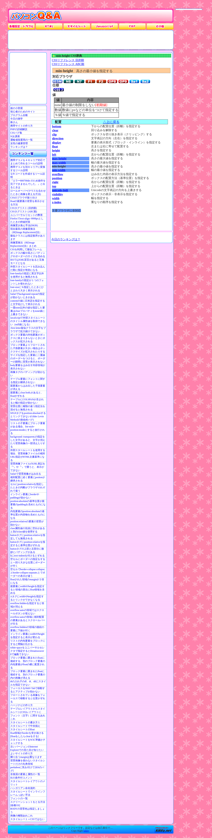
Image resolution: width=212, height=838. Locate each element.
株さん (14, 122)
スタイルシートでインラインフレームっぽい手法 (27, 793)
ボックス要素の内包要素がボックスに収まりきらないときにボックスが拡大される (27, 338)
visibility (57, 194)
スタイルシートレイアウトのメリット (27, 783)
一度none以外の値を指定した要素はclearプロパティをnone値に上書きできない (27, 311)
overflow (57, 174)
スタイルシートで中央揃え (25, 725)
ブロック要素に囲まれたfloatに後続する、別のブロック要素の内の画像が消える (27, 674)
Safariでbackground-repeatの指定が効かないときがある (27, 296)
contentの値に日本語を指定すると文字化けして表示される (27, 302)
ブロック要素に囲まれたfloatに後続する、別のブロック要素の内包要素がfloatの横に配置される (27, 662)
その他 (160, 26)
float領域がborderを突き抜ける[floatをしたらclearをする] (27, 735)
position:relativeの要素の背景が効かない (27, 523)
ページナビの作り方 (21, 705)
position (57, 178)
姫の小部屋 (16, 108)
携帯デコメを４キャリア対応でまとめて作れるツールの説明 (27, 162)
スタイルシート (76, 26)
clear (55, 130)
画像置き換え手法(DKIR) (24, 225)
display (56, 142)
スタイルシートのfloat (22, 729)
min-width (58, 170)
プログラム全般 (19, 115)
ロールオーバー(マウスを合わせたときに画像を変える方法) (28, 192)
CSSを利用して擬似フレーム (26, 249)
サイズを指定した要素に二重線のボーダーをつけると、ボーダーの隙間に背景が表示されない (27, 358)
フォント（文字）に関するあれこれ (27, 717)
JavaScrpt (104, 26)
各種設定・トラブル (21, 26)
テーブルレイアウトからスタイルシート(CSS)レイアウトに (27, 710)
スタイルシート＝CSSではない (27, 819)
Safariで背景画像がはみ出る (25, 473)
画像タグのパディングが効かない (27, 374)
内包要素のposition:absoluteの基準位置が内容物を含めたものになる (27, 514)
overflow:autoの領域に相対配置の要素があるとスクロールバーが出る (27, 620)
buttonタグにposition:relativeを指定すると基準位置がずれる (27, 544)
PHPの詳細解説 (18, 129)
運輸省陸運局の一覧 (21, 139)
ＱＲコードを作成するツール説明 (27, 175)
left (54, 154)
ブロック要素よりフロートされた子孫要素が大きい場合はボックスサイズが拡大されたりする (27, 348)
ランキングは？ (19, 146)
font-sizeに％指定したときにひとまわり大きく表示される (27, 289)
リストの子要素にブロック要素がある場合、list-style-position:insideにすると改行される (27, 428)
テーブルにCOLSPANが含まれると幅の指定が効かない (27, 401)
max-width (59, 162)
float (55, 146)
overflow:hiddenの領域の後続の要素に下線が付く (27, 629)
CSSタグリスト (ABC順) (23, 211)
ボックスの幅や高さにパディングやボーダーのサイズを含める (27, 255)
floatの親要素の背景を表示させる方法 (27, 203)
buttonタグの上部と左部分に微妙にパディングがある (27, 550)
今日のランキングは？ (65, 239)
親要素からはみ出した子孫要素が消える (27, 387)
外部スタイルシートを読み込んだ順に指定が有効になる (27, 268)
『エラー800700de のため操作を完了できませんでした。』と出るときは (28, 184)
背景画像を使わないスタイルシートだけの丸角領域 (27, 762)
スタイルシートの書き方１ (25, 722)
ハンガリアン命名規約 (22, 788)
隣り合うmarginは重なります (26, 757)
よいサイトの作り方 (21, 753)
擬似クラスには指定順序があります (27, 237)
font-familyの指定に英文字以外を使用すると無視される (27, 275)
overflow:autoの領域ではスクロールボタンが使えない (27, 612)
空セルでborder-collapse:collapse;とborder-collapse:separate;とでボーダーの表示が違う (27, 572)
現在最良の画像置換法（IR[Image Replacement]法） (26, 230)
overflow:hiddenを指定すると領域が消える (27, 605)
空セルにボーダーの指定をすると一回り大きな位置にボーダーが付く (27, 562)
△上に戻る (111, 122)
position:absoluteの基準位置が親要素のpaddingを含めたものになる (28, 504)
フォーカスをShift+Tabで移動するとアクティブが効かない (27, 690)
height (56, 150)
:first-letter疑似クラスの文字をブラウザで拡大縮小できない (28, 329)
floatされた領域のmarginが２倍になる (27, 581)
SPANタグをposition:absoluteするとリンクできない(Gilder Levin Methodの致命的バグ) (28, 416)
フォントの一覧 (19, 798)
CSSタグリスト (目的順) (23, 208)
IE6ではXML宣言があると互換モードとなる (27, 261)
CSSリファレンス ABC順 (68, 64)
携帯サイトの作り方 (21, 125)
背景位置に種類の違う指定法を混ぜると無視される (27, 408)
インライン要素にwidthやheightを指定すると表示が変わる (27, 635)
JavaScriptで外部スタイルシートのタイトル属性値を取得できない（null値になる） (28, 321)
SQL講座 (15, 136)
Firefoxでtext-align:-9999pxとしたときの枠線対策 (27, 220)
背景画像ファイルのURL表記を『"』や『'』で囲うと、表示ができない (27, 467)
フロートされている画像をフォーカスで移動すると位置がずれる (27, 698)
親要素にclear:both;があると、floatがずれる (26, 394)
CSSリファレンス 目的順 (68, 60)
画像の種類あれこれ (21, 815)
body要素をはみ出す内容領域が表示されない (27, 367)
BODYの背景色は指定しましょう (27, 810)
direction (58, 138)
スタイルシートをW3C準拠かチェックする (27, 741)
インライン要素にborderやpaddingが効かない (24, 496)
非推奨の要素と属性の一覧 (25, 774)
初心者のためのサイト (22, 111)
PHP (132, 26)
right (55, 182)
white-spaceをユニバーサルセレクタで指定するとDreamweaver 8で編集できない (27, 651)
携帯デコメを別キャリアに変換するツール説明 (27, 169)
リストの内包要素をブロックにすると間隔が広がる (27, 642)
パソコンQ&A (36, 16)
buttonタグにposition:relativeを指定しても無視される (27, 537)
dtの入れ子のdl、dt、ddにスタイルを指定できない (28, 683)
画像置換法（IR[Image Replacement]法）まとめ (23, 244)
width (55, 198)
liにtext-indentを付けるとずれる (27, 555)
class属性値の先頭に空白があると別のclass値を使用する (27, 530)
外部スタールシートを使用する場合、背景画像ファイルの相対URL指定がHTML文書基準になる (27, 455)
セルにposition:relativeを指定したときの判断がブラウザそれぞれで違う (27, 487)
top (54, 186)
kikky (86, 830)
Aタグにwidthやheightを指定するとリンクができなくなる (27, 598)
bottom (56, 126)
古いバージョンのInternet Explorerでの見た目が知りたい (27, 748)
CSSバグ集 (16, 132)
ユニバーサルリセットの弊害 (26, 215)
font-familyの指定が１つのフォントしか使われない (27, 282)
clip (54, 134)
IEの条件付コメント (21, 777)
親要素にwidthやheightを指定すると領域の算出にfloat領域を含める (27, 589)
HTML (49, 26)
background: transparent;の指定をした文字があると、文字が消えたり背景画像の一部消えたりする (27, 441)
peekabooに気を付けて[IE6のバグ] (27, 769)
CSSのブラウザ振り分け (23, 197)
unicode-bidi (60, 190)
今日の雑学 (16, 118)
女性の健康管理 (19, 143)
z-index (56, 202)
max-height (59, 158)
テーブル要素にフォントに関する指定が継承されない (27, 380)
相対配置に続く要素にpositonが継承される (27, 479)
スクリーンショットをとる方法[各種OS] (27, 804)
